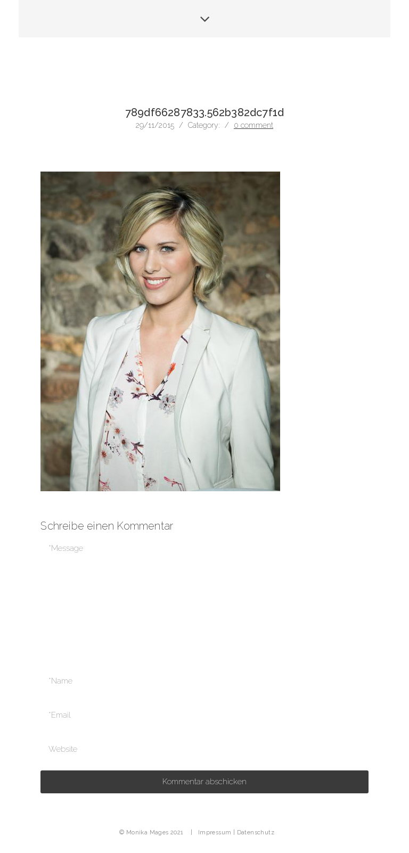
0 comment (253, 125)
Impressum (215, 832)
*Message (204, 596)
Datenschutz (255, 832)
